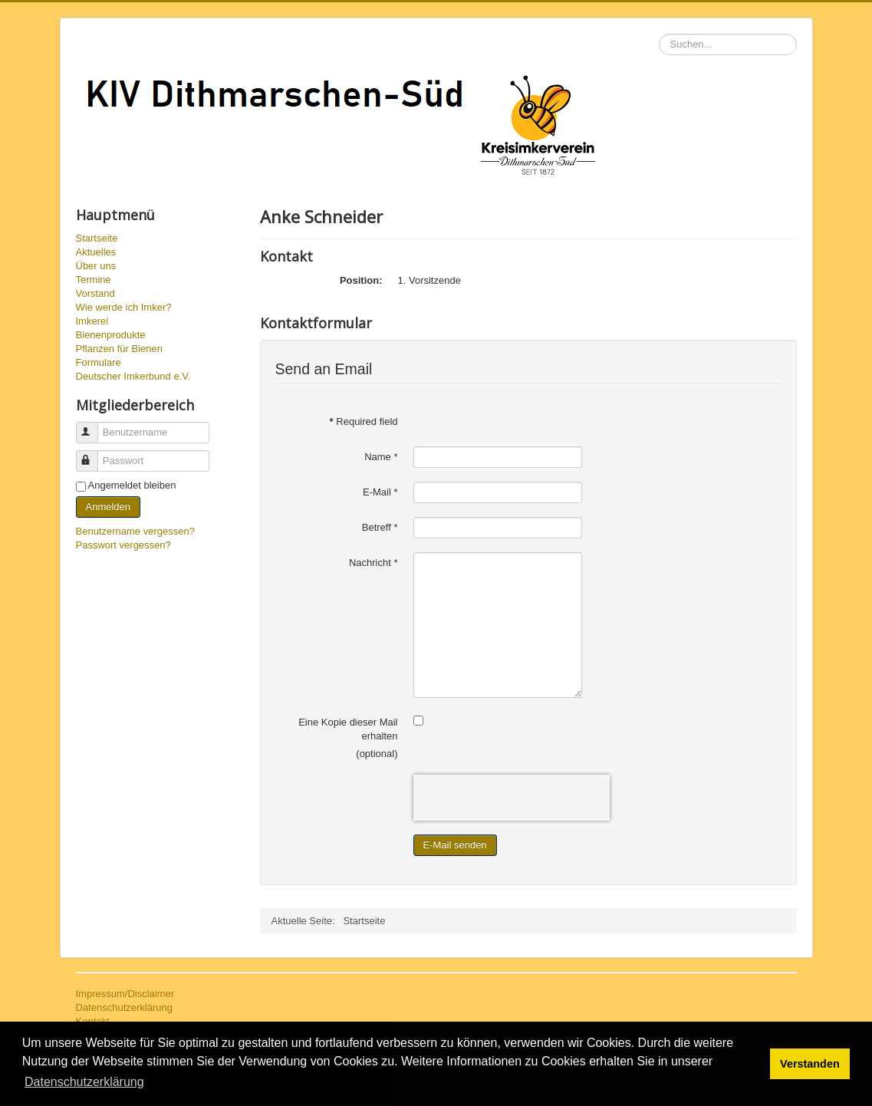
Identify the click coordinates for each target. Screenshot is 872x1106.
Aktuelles (96, 252)
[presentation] (511, 798)
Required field (364, 421)
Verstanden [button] (810, 1064)
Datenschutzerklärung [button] (84, 1081)
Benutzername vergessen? (135, 531)
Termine (93, 279)
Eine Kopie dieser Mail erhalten (347, 729)
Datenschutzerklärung (124, 1007)
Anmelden (108, 506)
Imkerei (92, 321)
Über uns (96, 266)
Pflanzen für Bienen (119, 348)
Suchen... (659, 34)
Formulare (98, 362)
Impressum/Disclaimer (125, 993)
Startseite (97, 238)
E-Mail (380, 492)
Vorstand (95, 293)
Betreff (380, 527)
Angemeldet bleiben (132, 485)
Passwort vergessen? (123, 545)
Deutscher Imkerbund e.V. (133, 376)
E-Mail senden (455, 845)
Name (380, 456)
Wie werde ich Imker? (124, 307)
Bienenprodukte (111, 335)
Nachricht (373, 562)
